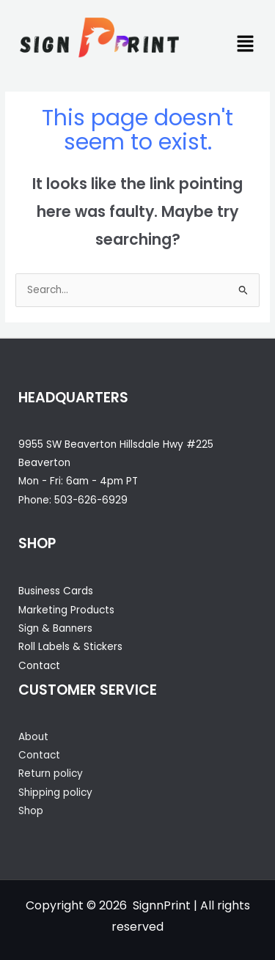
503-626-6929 (91, 500)
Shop (30, 811)
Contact (39, 666)
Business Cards (55, 591)
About (33, 737)
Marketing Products (66, 610)
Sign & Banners (55, 628)
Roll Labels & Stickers (70, 647)
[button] (245, 45)
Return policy (50, 773)
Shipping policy (55, 793)
